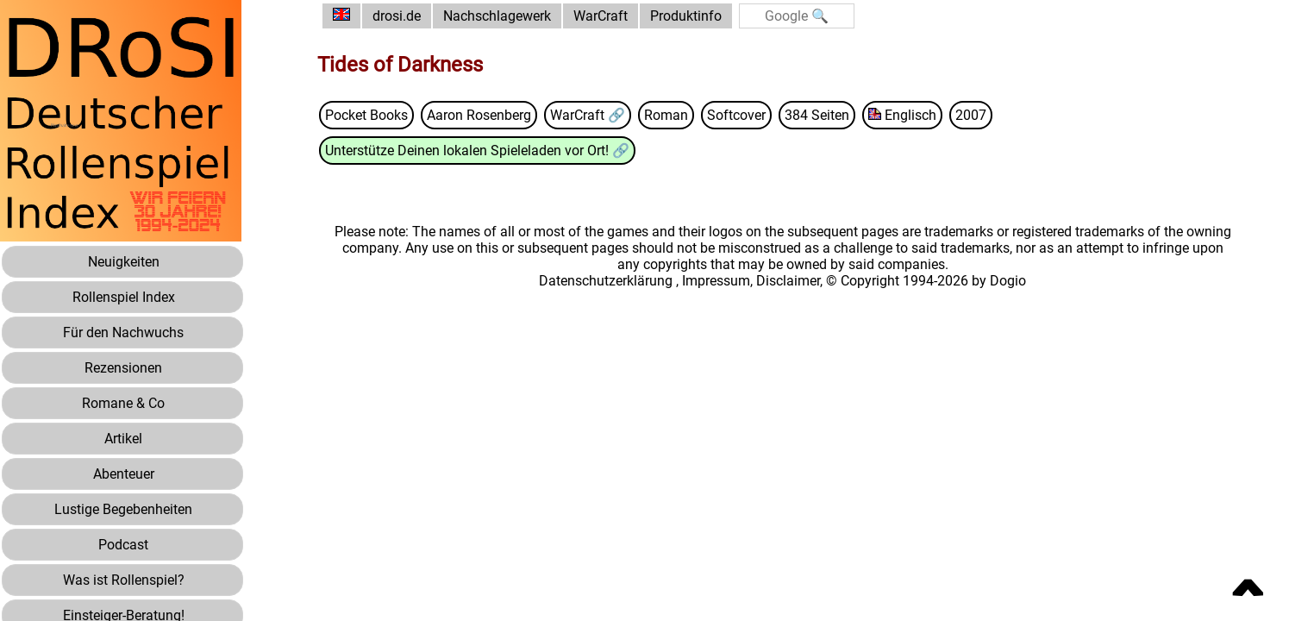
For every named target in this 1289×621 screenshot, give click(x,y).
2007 (970, 115)
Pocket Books (366, 115)
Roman (666, 115)
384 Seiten (817, 115)
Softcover (736, 115)
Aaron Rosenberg (479, 115)
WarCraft (600, 16)
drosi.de (396, 16)
